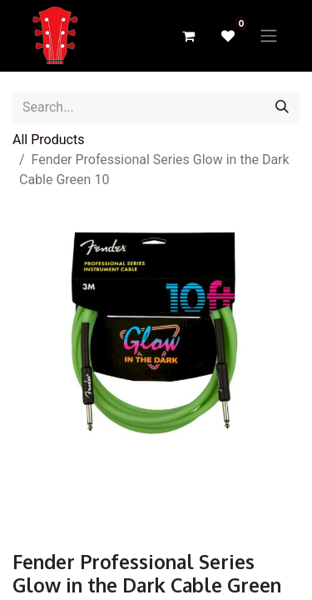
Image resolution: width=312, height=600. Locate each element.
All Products (48, 140)
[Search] (282, 107)
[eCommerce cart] (188, 35)
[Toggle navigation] (268, 36)
